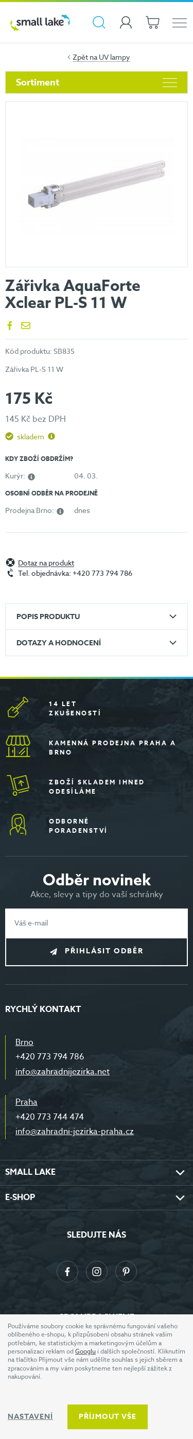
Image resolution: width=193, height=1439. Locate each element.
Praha (26, 1102)
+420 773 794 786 (49, 1057)
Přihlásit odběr (104, 951)
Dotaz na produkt (46, 563)
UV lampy (114, 57)
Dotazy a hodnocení (58, 643)
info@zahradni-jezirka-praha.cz (74, 1131)
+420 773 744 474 (49, 1117)
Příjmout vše (107, 1416)
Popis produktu (48, 616)
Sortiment (96, 82)
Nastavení (30, 1416)
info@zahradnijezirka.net (62, 1072)
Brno (24, 1042)
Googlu (85, 1351)
